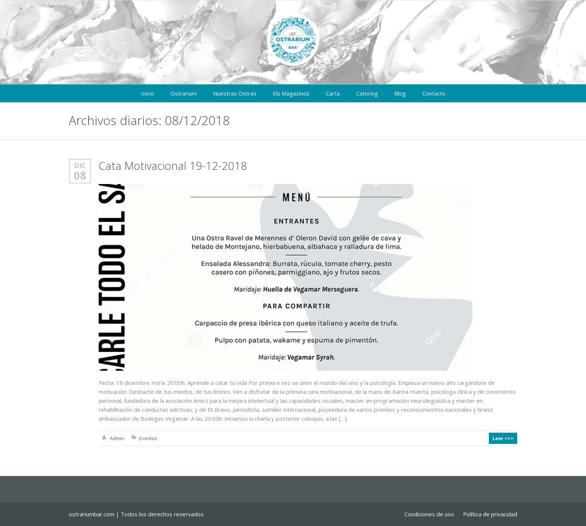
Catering (367, 93)
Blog (400, 93)
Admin (117, 438)
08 (80, 175)
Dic (80, 165)
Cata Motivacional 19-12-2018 (173, 165)
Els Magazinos (291, 93)
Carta (333, 93)
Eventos (148, 438)
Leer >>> (503, 438)
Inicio (147, 93)
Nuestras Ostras (234, 93)
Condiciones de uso (429, 514)
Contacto (433, 93)
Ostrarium (183, 93)
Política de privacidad (490, 514)
